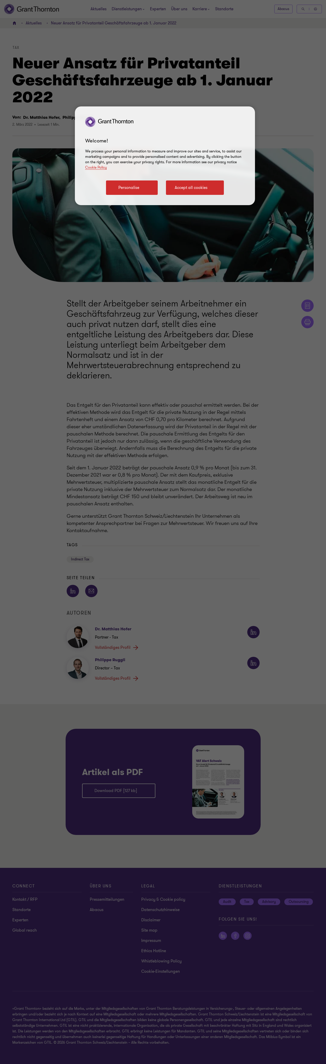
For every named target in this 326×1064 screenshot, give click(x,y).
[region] (165, 155)
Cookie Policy (96, 167)
